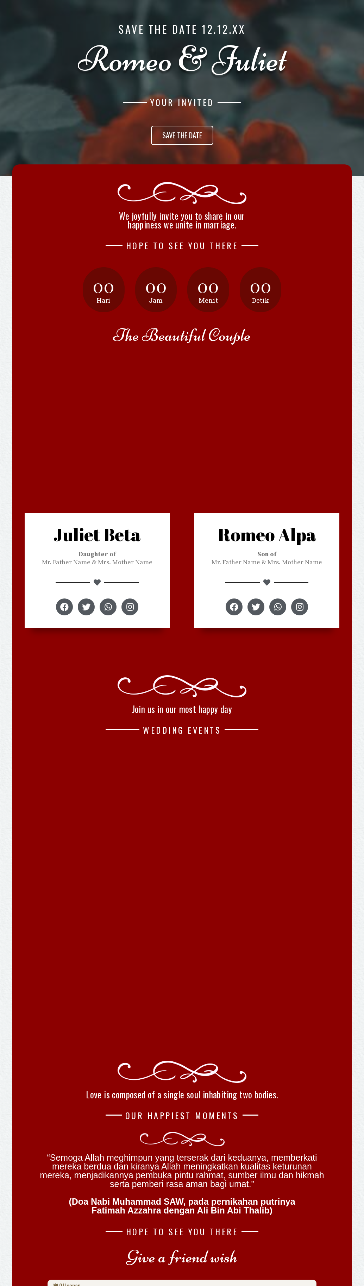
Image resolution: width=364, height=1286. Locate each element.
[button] (182, 135)
